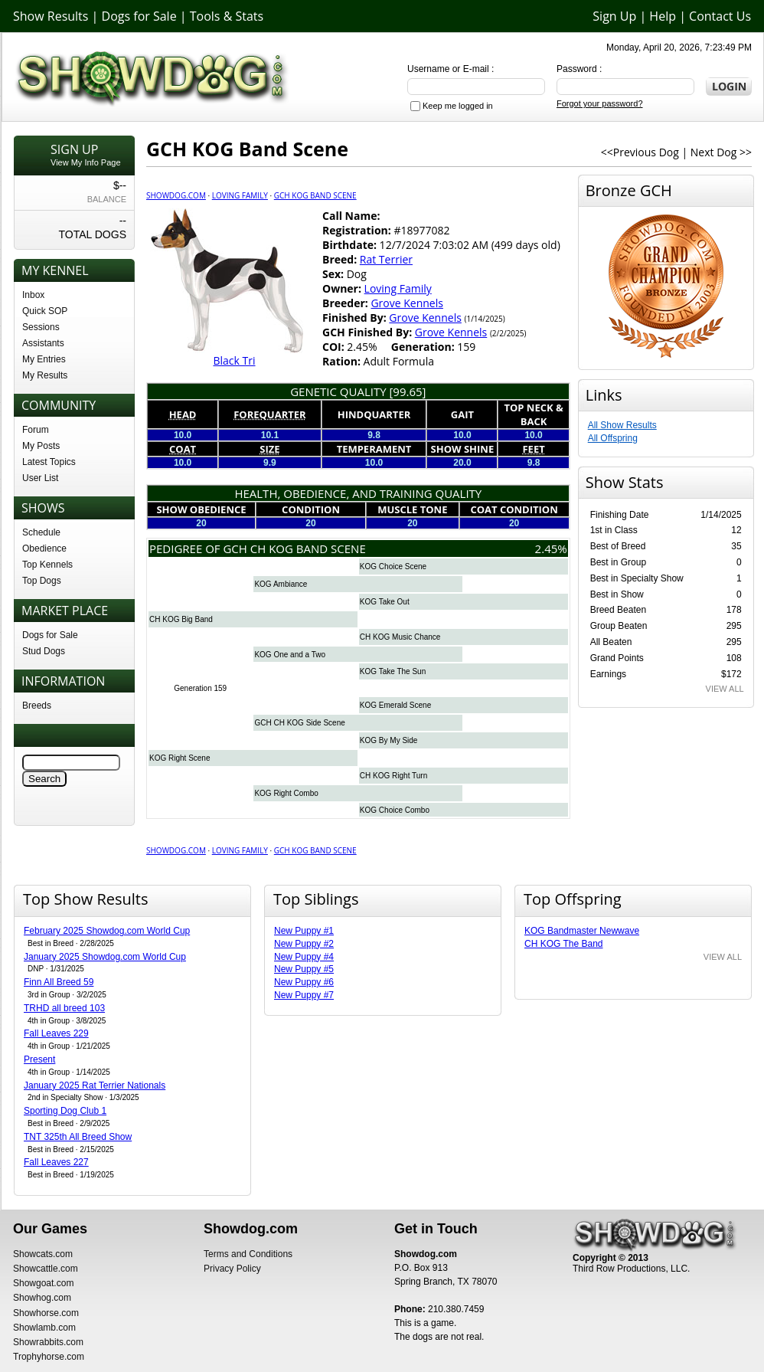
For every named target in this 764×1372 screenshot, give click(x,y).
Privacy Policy (232, 1268)
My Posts (41, 445)
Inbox (33, 295)
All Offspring (613, 438)
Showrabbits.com (48, 1342)
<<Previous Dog (640, 152)
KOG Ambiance (280, 584)
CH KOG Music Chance (400, 637)
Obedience (44, 548)
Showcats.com (43, 1254)
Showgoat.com (43, 1283)
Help (662, 16)
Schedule (41, 532)
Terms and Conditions (248, 1254)
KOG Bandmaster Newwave (581, 930)
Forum (35, 429)
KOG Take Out (385, 602)
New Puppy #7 (304, 995)
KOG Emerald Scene (395, 705)
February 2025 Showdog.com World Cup (107, 930)
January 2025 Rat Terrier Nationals (94, 1085)
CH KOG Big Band (181, 619)
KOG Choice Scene (393, 566)
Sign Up (614, 16)
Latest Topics (49, 462)
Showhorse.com (46, 1313)
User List (40, 478)
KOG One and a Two (289, 654)
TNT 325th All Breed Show (78, 1136)
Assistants (43, 343)
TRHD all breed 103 (64, 1008)
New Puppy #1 (304, 930)
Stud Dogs (43, 651)
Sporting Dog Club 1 (65, 1110)
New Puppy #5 (304, 969)
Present (39, 1059)
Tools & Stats (226, 16)
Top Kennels (47, 564)
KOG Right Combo (286, 793)
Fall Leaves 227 (56, 1162)
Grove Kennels (407, 303)
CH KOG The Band (563, 943)
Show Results (50, 16)
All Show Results (622, 425)
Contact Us (720, 16)
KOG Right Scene (179, 758)
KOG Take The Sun (393, 671)
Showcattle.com (45, 1268)
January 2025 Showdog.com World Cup (105, 956)
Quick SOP (44, 311)
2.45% (551, 548)
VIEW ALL (725, 688)
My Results (44, 375)
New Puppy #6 (304, 982)
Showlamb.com (44, 1327)
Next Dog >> (721, 152)
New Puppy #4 (304, 956)
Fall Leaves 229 (56, 1033)
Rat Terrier (386, 259)
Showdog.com (176, 195)
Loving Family (240, 195)
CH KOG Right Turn (393, 775)
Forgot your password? (600, 103)
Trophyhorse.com (48, 1356)
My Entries (44, 359)
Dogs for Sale (139, 16)
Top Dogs (41, 580)
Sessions (41, 327)
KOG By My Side (389, 740)
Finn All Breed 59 (58, 982)
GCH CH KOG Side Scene (299, 723)
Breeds (36, 705)
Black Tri (234, 360)
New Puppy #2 (304, 943)
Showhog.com (42, 1297)
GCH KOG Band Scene (315, 195)
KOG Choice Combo (394, 810)
